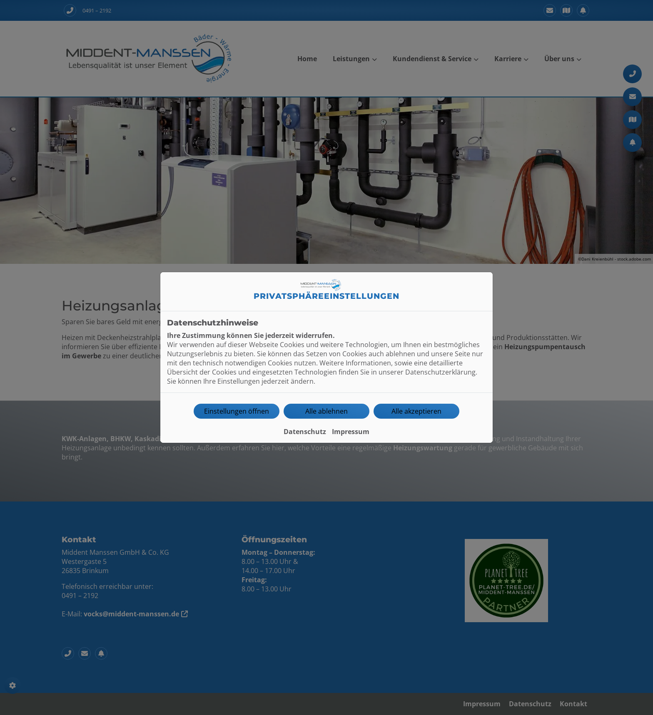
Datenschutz (305, 431)
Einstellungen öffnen (236, 411)
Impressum (350, 431)
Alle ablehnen (326, 411)
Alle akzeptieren (416, 411)
